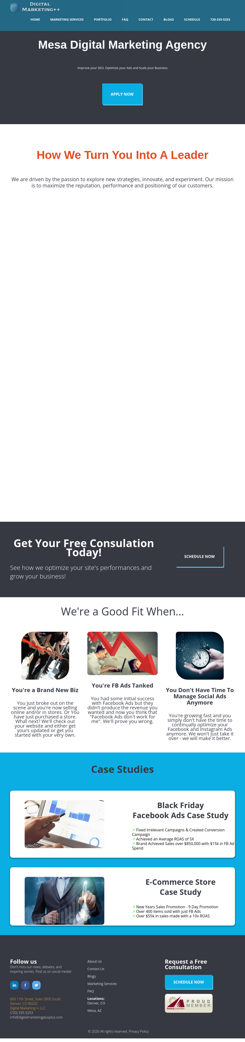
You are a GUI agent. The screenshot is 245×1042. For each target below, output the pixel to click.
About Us (94, 965)
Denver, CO (96, 1006)
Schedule (192, 19)
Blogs (169, 19)
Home (35, 19)
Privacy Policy (139, 1035)
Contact (146, 19)
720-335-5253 (220, 19)
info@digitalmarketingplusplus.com (36, 1021)
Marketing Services (67, 19)
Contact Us (95, 972)
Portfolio (102, 19)
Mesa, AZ (94, 1014)
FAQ (125, 19)
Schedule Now (199, 560)
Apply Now (122, 94)
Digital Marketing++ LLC (27, 1011)
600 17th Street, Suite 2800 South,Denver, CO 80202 (35, 1004)
